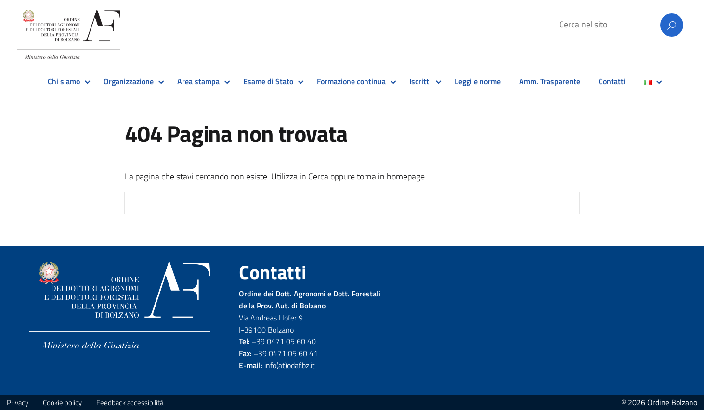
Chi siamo (64, 81)
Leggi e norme (478, 81)
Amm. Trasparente (549, 81)
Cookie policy (62, 402)
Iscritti (420, 81)
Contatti (612, 81)
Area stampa (198, 81)
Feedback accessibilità (129, 402)
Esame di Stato (268, 81)
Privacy (17, 402)
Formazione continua (351, 81)
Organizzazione (129, 81)
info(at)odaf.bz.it (289, 365)
